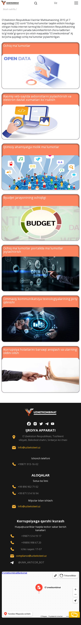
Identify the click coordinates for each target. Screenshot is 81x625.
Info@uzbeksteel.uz (29, 447)
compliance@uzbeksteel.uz (31, 555)
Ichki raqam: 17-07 (31, 549)
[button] (74, 614)
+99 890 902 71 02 (28, 486)
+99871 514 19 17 (31, 536)
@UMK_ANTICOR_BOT (31, 562)
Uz (55, 3)
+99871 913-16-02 (28, 464)
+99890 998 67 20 (31, 542)
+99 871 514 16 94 (28, 493)
